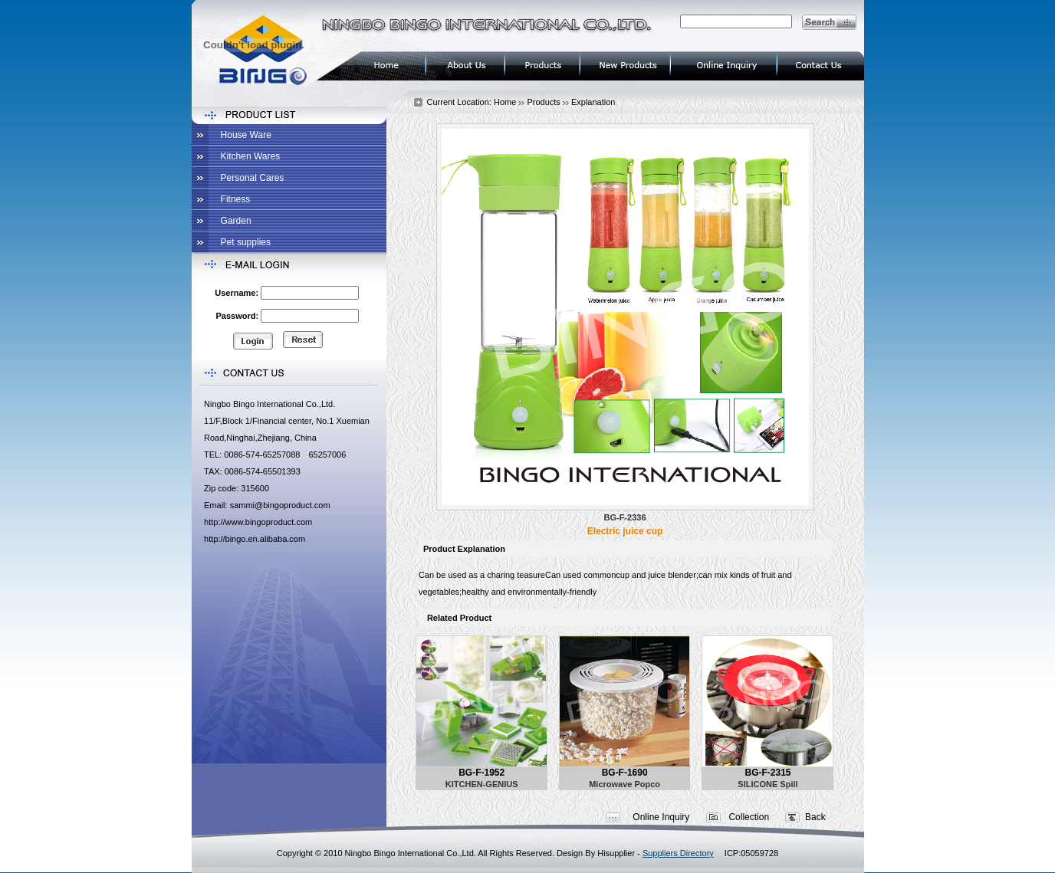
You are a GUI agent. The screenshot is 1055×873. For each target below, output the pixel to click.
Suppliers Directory (678, 853)
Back (815, 817)
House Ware (246, 135)
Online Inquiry (661, 817)
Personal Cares (252, 177)
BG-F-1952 (481, 772)
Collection (748, 817)
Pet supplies (246, 242)
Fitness (236, 199)
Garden (236, 220)
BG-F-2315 (767, 772)
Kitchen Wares (251, 156)
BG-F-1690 (625, 772)
